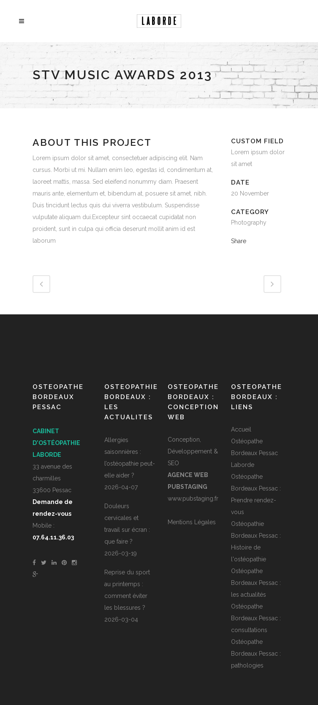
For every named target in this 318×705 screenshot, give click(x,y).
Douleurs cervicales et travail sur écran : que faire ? (127, 524)
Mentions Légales (192, 522)
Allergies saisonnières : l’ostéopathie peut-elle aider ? (129, 458)
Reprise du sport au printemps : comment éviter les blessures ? (127, 590)
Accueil (241, 429)
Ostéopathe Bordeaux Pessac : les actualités (256, 583)
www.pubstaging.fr (193, 498)
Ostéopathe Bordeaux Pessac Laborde (254, 453)
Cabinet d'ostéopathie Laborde (56, 443)
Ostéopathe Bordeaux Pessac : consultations (256, 618)
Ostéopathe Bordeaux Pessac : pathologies (256, 653)
